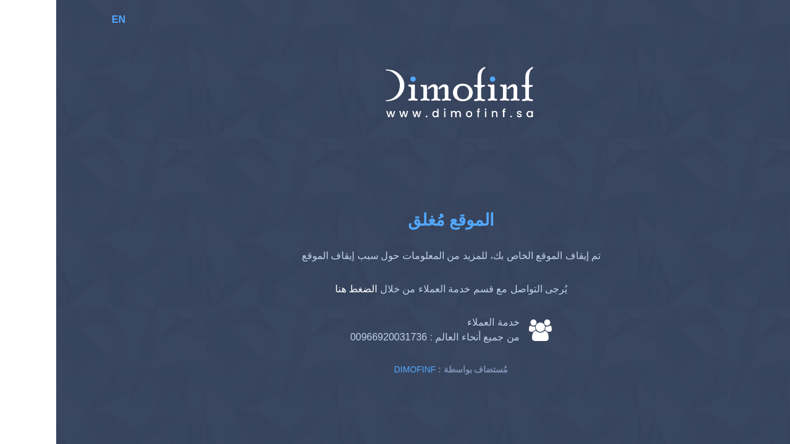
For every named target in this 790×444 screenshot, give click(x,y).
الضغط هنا (300, 289)
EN (62, 19)
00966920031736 (332, 337)
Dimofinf (359, 369)
